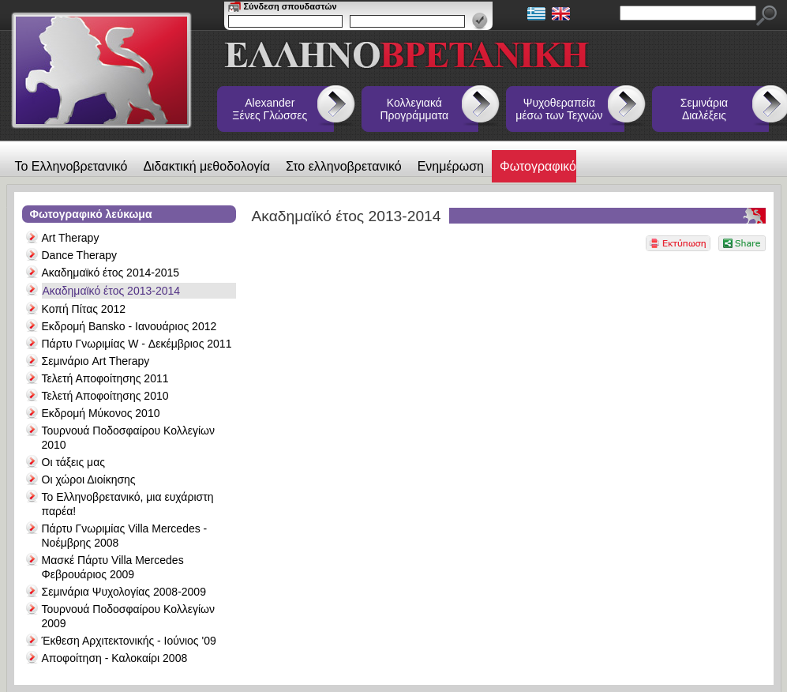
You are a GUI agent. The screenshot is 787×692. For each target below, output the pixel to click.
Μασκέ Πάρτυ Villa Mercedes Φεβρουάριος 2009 (113, 567)
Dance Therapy (79, 255)
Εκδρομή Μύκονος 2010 (101, 413)
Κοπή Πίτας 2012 (84, 309)
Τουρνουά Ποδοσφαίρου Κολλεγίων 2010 (128, 437)
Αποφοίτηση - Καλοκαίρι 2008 (115, 658)
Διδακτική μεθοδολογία (206, 166)
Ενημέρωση (451, 166)
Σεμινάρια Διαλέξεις (704, 109)
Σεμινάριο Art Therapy (96, 361)
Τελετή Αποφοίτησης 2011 (105, 378)
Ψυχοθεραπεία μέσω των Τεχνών (558, 109)
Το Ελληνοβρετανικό (71, 166)
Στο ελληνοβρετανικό (344, 166)
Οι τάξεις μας (73, 462)
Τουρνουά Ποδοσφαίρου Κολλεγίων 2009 (128, 616)
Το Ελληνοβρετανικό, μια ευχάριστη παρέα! (128, 504)
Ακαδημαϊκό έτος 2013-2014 (112, 290)
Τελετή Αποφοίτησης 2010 (105, 395)
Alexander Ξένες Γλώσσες (269, 109)
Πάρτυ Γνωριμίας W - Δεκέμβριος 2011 (137, 343)
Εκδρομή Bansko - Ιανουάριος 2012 (129, 326)
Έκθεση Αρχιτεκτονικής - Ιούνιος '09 (129, 640)
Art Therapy (70, 237)
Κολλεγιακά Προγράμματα (414, 109)
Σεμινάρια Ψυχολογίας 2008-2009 (124, 591)
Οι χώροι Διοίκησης (89, 479)
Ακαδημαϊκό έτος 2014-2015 (111, 272)
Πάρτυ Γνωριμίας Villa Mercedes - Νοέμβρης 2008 (125, 535)
